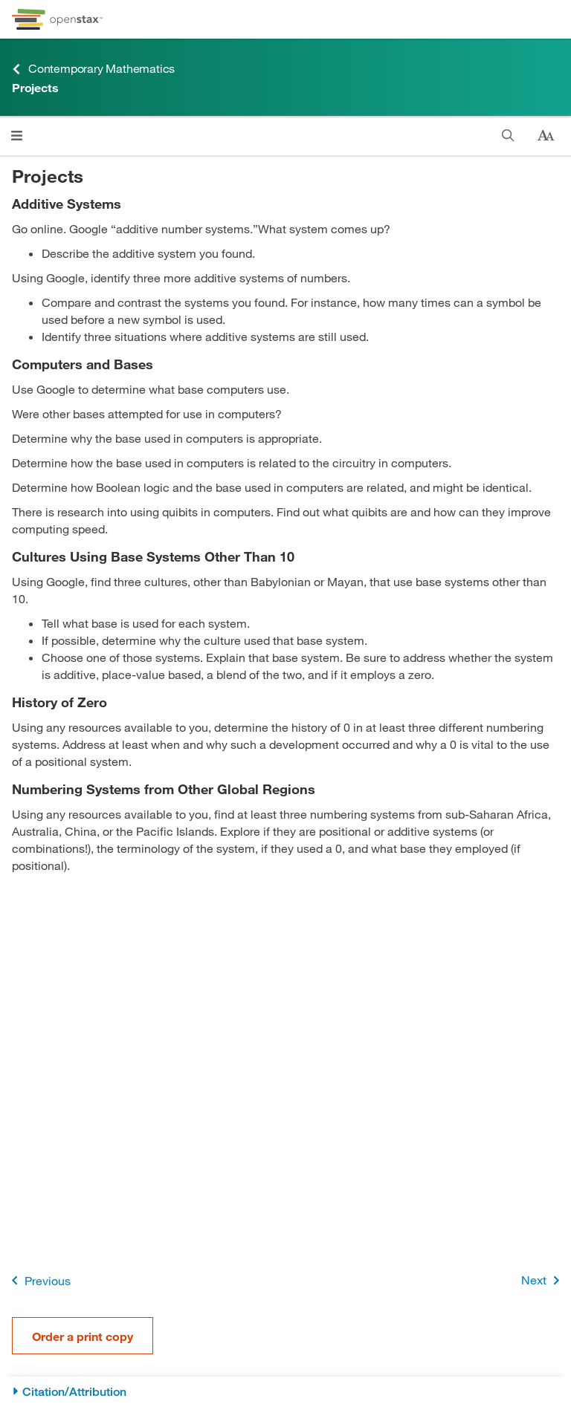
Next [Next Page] (543, 1280)
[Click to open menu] (16, 135)
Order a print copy (82, 1336)
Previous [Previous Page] (38, 1280)
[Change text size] (546, 136)
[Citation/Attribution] (285, 1391)
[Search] (508, 135)
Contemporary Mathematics (93, 68)
